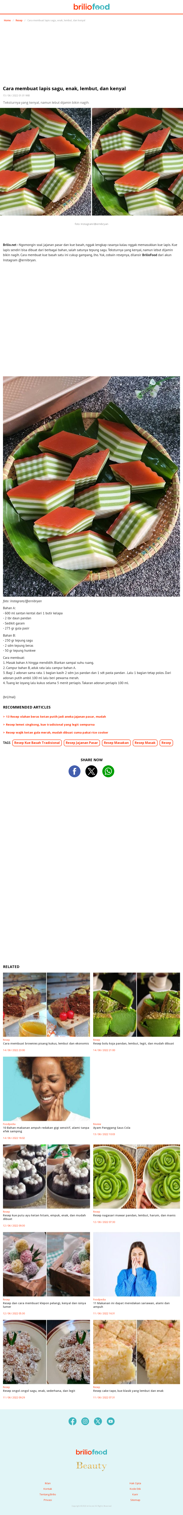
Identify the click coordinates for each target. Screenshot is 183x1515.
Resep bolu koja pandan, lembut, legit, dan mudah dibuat (133, 1043)
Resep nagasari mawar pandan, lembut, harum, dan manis (134, 1215)
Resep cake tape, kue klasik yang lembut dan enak (128, 1391)
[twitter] (98, 1421)
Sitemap (135, 1500)
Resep (19, 20)
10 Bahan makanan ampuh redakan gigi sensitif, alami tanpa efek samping (46, 1129)
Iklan (48, 1483)
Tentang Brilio (48, 1494)
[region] (91, 55)
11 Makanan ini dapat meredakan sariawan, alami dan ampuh (131, 1305)
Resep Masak (145, 743)
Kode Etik (135, 1489)
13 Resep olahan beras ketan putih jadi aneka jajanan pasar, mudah (56, 716)
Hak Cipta (135, 1483)
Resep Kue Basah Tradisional (37, 743)
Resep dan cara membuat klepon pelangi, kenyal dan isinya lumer (44, 1305)
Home (7, 20)
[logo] (91, 1444)
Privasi (48, 1500)
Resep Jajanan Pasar (82, 743)
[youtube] (111, 1421)
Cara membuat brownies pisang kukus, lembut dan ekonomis (46, 1043)
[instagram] (85, 1421)
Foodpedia (9, 1124)
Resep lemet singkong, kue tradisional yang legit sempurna (50, 724)
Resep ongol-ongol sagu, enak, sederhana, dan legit (39, 1391)
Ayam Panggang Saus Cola (111, 1128)
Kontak (48, 1489)
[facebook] (72, 1421)
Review (97, 1124)
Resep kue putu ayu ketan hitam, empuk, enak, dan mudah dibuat (44, 1217)
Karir (135, 1494)
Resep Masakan (116, 743)
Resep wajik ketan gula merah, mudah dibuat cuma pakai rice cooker (57, 732)
